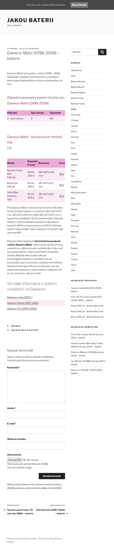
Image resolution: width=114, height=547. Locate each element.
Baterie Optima (78, 92)
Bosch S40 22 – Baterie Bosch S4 (87, 311)
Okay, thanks (80, 4)
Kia (72, 176)
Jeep (73, 170)
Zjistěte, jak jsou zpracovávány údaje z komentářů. (34, 488)
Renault (74, 231)
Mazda (74, 187)
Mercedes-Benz (78, 192)
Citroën (74, 126)
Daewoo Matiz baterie (25, 330)
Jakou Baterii (30, 20)
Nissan (74, 209)
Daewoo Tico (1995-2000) (22, 308)
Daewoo (16, 326)
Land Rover (76, 181)
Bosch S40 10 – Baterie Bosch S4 (87, 305)
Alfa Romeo (76, 70)
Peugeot (75, 220)
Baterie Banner (78, 81)
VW (73, 270)
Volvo (73, 265)
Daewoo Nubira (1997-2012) (23, 303)
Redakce (34, 49)
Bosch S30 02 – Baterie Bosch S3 (87, 317)
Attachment (14, 454)
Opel (73, 215)
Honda (74, 153)
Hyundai (75, 159)
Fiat (73, 142)
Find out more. (58, 4)
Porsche (75, 226)
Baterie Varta (77, 98)
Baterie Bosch (77, 87)
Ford (73, 148)
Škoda (74, 242)
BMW (74, 109)
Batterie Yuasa (78, 103)
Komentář (13, 367)
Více (61, 174)
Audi (73, 76)
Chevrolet (75, 114)
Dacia (73, 131)
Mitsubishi (76, 203)
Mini (73, 198)
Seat (73, 237)
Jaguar (74, 164)
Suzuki (74, 254)
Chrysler (75, 120)
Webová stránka (16, 439)
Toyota (74, 259)
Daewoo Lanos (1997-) (19, 297)
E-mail (11, 423)
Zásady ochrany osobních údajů (21, 538)
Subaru (74, 248)
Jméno (11, 408)
